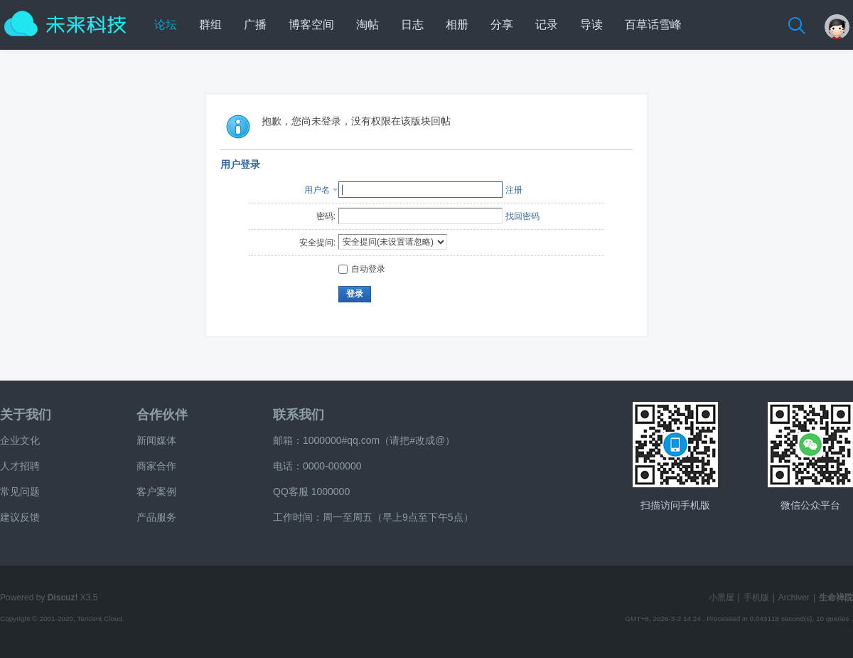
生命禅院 (836, 598)
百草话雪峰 (653, 24)
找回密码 (522, 216)
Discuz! (63, 598)
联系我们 (298, 415)
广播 (255, 24)
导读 (591, 24)
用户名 (317, 190)
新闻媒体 (156, 440)
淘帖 (367, 24)
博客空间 (311, 24)
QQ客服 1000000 (311, 491)
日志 (412, 24)
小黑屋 (721, 598)
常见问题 (20, 491)
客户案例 (156, 491)
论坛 (165, 24)
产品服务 (156, 517)
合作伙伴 (162, 415)
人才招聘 (20, 466)
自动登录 (361, 269)
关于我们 (25, 415)
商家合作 (156, 466)
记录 (546, 24)
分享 (501, 24)
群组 (210, 24)
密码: (326, 216)
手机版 (756, 598)
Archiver (794, 598)
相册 (457, 24)
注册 (513, 190)
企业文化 (20, 440)
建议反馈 (20, 517)
